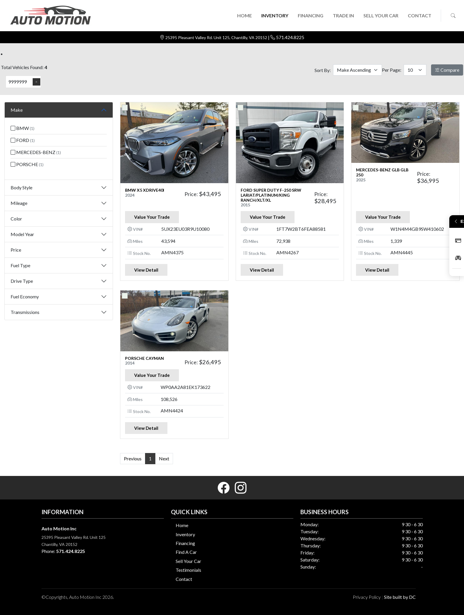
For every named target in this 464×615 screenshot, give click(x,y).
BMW (22, 128)
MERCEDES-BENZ (36, 152)
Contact (184, 579)
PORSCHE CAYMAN (144, 358)
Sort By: (323, 70)
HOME (244, 15)
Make (17, 110)
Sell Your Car (188, 561)
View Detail (146, 270)
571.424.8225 (290, 37)
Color (16, 218)
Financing (185, 543)
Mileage (19, 203)
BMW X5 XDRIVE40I (144, 190)
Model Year (22, 234)
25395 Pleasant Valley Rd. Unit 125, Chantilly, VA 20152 (216, 37)
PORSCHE (27, 164)
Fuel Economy (25, 296)
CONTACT (419, 15)
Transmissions (25, 312)
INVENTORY (274, 15)
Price (16, 250)
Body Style (21, 187)
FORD (23, 140)
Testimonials (188, 570)
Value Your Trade (152, 217)
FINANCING (310, 15)
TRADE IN (343, 15)
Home (182, 525)
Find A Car (186, 552)
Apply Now (458, 241)
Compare (447, 70)
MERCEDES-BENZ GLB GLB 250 (382, 172)
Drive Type (22, 281)
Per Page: (391, 70)
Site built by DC (400, 597)
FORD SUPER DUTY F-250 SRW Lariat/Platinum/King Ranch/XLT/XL (271, 195)
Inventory (185, 534)
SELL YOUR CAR (380, 15)
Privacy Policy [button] (367, 597)
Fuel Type (20, 265)
